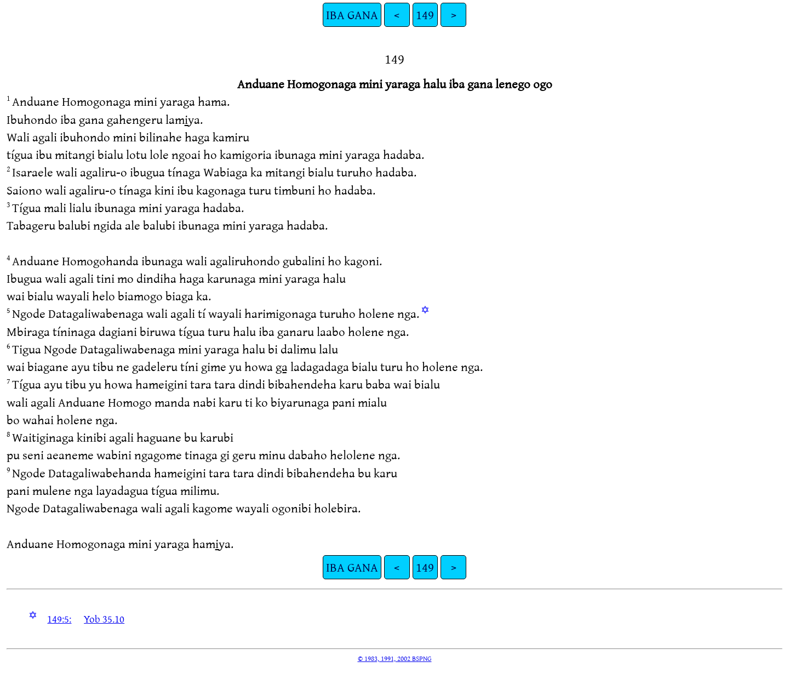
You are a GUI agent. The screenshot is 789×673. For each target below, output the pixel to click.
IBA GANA (352, 14)
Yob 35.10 (104, 618)
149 (425, 14)
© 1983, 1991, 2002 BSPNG (395, 658)
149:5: (59, 618)
